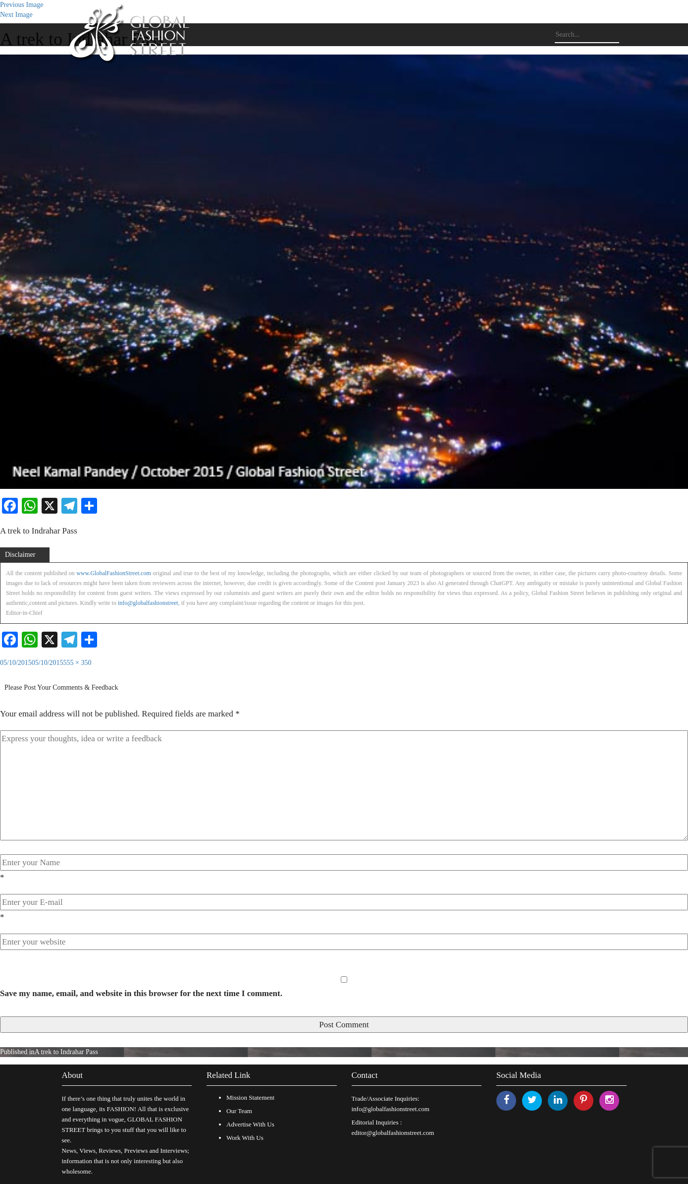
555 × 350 (77, 662)
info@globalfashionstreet (148, 602)
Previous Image (21, 4)
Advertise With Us (250, 1124)
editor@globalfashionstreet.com (393, 1132)
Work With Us (245, 1137)
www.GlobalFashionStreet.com (113, 573)
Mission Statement (250, 1097)
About (72, 1075)
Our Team (239, 1111)
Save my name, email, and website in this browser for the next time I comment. (141, 993)
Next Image (16, 14)
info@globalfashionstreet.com (390, 1109)
